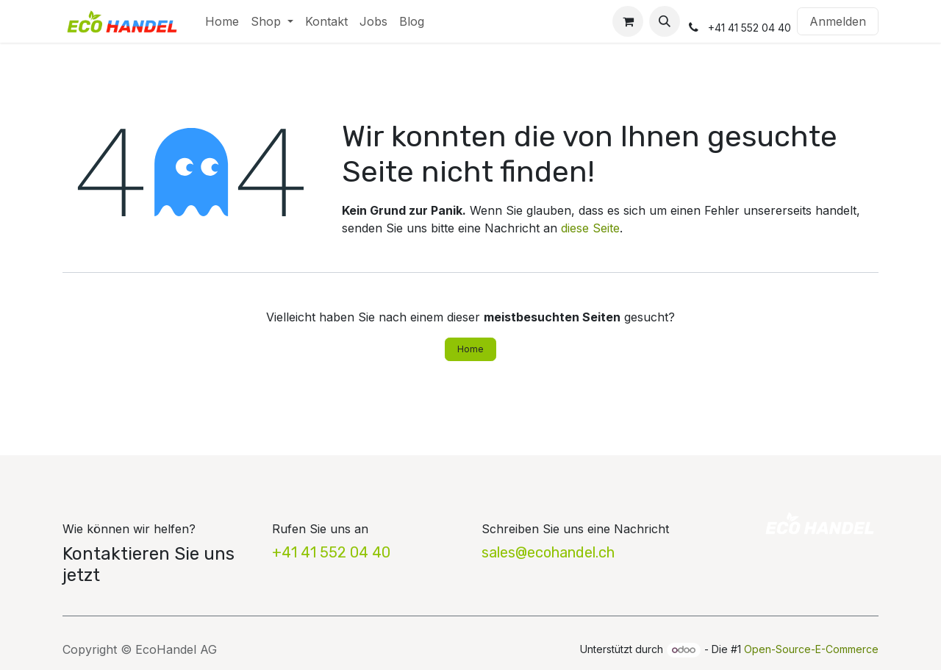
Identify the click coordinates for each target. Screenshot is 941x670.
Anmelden (837, 21)
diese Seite (590, 228)
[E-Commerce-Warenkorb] (627, 21)
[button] (664, 21)
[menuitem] (222, 21)
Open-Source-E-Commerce (811, 649)
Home (470, 348)
